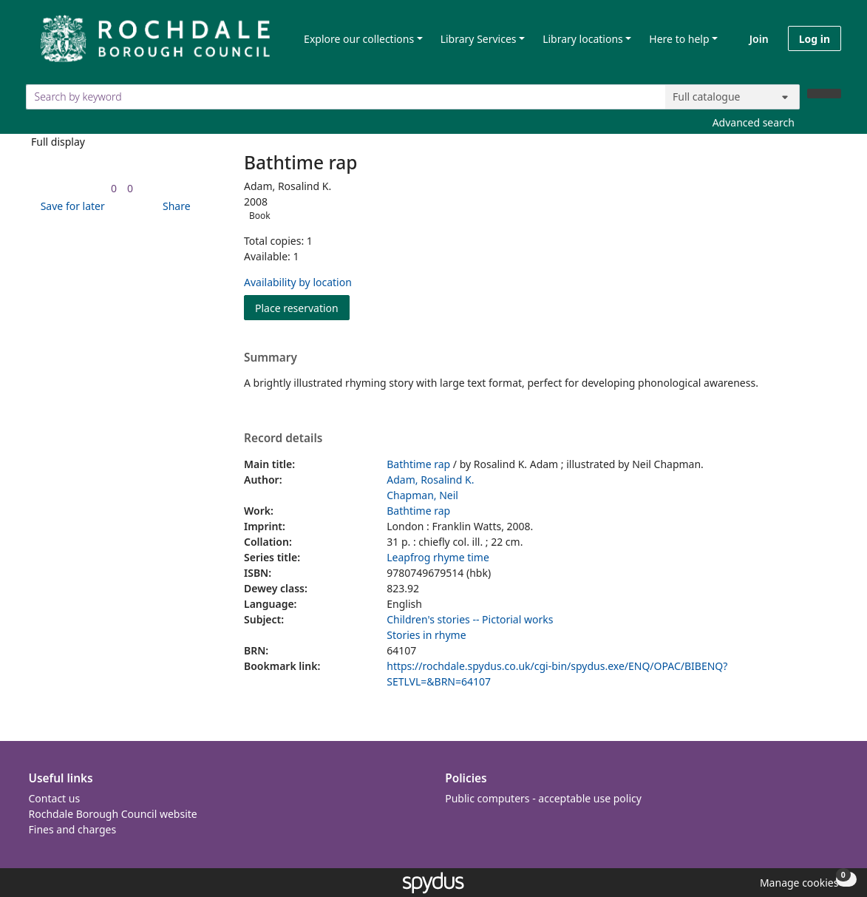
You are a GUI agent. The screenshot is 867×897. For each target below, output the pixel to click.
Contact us (55, 798)
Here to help (679, 39)
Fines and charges (73, 829)
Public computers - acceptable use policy (543, 798)
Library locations (583, 39)
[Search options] (732, 96)
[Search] (824, 93)
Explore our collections (359, 39)
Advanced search (754, 122)
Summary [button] (270, 358)
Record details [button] (283, 438)
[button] (70, 206)
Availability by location (298, 282)
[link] (114, 188)
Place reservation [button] (302, 307)
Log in (814, 39)
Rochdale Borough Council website (113, 814)
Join (759, 39)
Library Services (479, 39)
